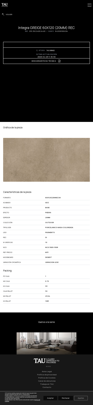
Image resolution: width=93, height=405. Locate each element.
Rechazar (66, 398)
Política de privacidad (47, 374)
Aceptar (50, 398)
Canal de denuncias (47, 381)
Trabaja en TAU (47, 384)
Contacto (47, 387)
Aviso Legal (47, 371)
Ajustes (81, 398)
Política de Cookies (46, 377)
